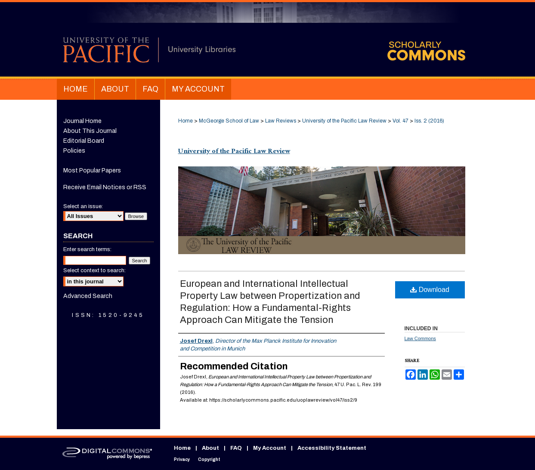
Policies (74, 150)
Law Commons (420, 338)
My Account (269, 448)
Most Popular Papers (92, 170)
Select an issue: (83, 206)
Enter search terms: (87, 249)
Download (429, 289)
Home (185, 121)
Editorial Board (83, 141)
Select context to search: (94, 270)
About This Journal (90, 131)
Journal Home (82, 121)
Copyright (209, 459)
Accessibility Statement (331, 448)
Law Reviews (280, 121)
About (210, 448)
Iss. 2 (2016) (429, 121)
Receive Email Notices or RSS (104, 187)
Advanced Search (87, 296)
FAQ (236, 448)
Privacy (182, 459)
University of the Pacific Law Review (344, 121)
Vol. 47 (400, 121)
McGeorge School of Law (229, 121)
